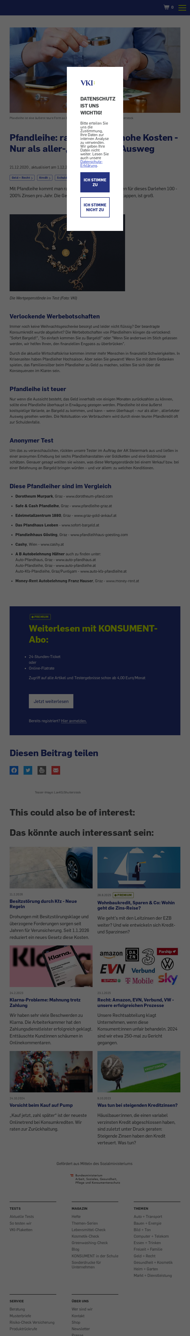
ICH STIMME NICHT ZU (95, 207)
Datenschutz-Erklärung (91, 163)
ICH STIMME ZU (95, 182)
